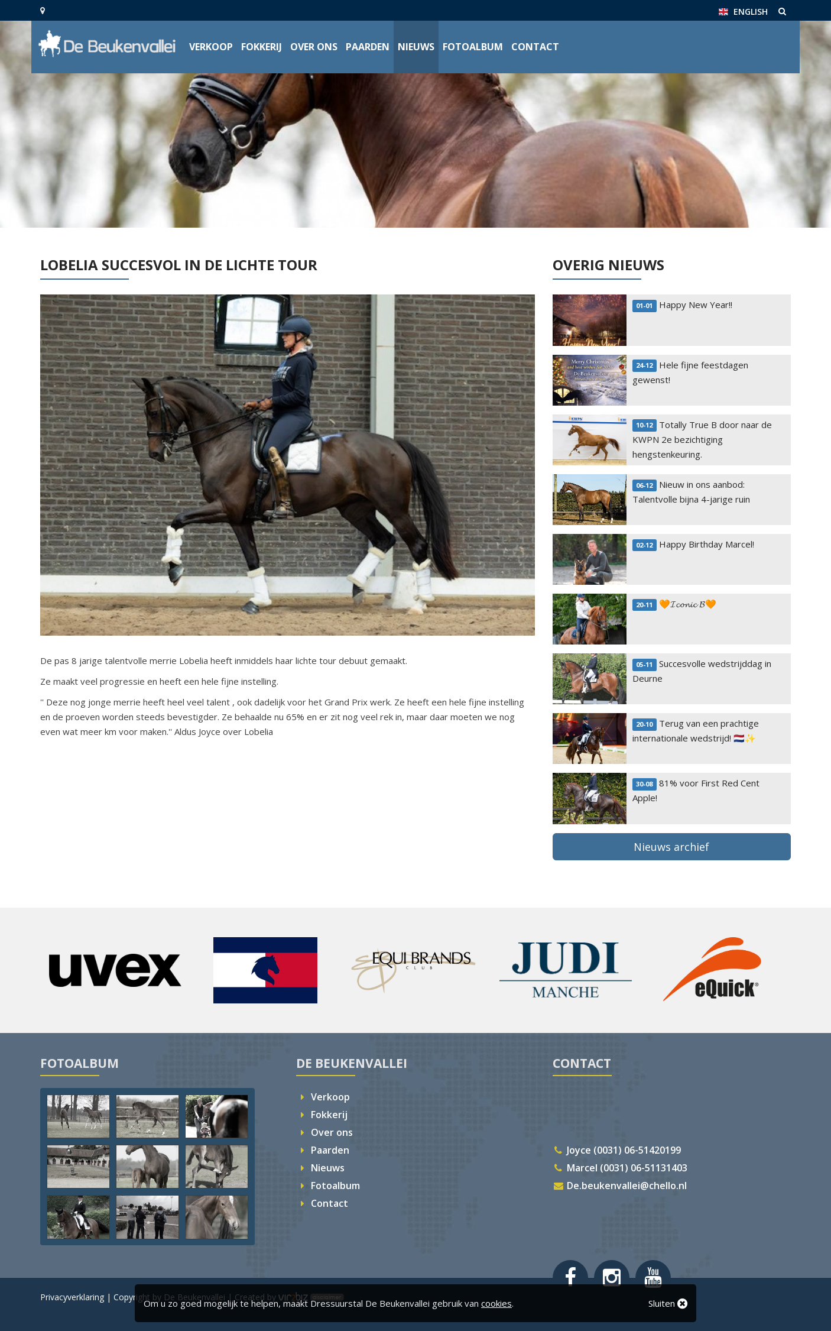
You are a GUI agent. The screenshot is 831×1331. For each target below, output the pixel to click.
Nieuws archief (671, 847)
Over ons (313, 46)
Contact (535, 46)
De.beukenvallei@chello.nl (620, 1185)
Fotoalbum (473, 46)
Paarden (367, 46)
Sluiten (667, 1303)
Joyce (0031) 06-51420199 (617, 1150)
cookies (496, 1303)
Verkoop (211, 46)
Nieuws (416, 46)
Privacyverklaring (72, 1297)
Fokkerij (261, 46)
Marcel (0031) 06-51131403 (620, 1167)
